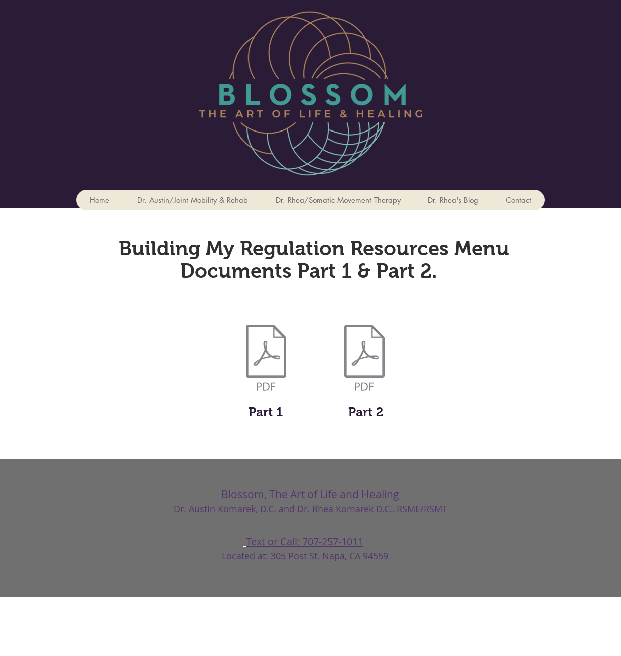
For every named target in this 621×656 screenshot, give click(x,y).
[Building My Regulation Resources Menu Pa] (364, 359)
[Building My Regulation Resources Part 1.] (266, 359)
